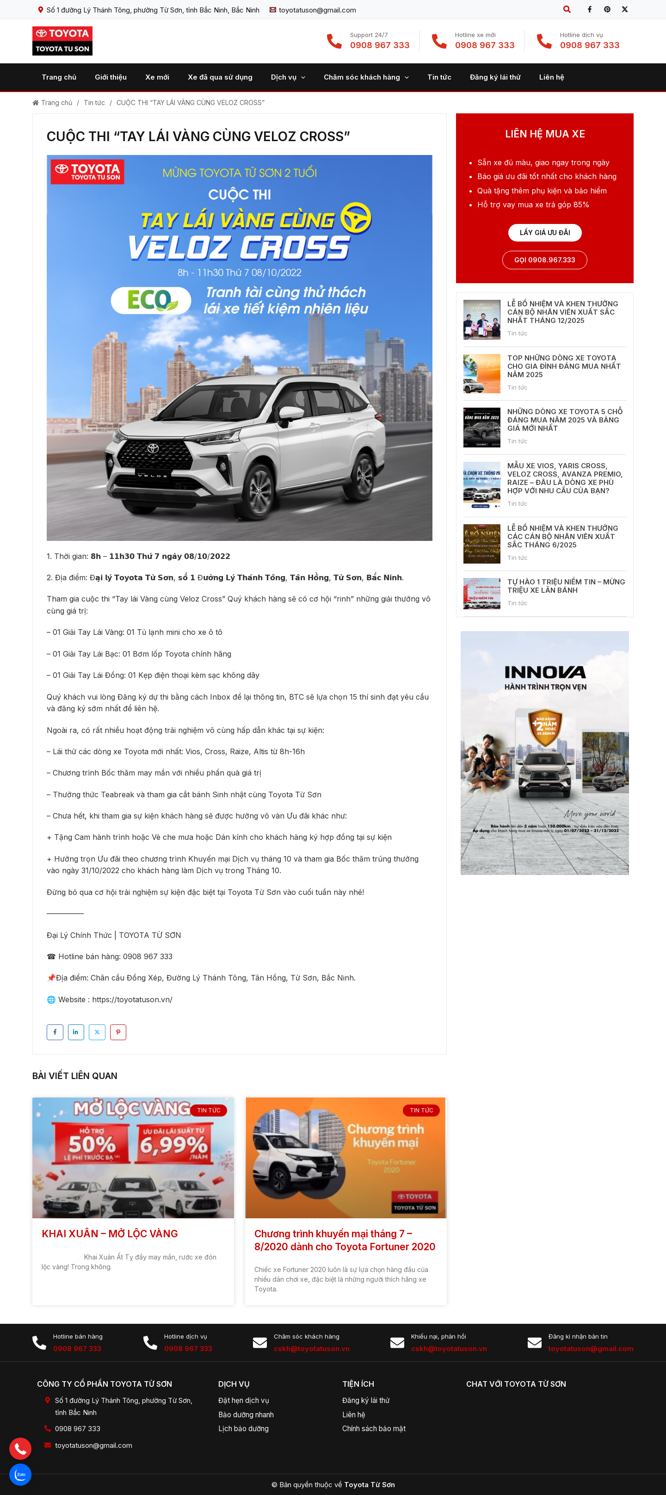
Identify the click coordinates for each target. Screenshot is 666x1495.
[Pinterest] (607, 9)
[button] (567, 9)
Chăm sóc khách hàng (306, 1336)
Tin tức (94, 102)
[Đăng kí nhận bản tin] (535, 1343)
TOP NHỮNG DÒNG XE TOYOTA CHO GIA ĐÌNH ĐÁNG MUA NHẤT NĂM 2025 (564, 367)
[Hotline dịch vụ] (150, 1343)
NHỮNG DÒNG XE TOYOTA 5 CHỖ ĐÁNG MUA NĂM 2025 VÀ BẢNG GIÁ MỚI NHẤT (565, 421)
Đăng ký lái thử (368, 1400)
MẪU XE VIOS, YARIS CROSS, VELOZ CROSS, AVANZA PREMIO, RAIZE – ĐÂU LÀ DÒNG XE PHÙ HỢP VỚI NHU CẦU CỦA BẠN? (565, 479)
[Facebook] (589, 9)
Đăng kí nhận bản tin (578, 1336)
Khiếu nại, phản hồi (438, 1336)
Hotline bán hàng (78, 1336)
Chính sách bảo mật (377, 1428)
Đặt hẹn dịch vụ (246, 1400)
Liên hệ (355, 1414)
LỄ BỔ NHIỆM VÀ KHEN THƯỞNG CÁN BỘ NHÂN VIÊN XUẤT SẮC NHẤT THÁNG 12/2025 (562, 313)
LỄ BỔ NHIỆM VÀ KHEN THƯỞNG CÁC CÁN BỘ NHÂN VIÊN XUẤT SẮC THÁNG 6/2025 (562, 537)
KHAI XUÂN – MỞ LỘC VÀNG (110, 1234)
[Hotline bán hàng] (39, 1343)
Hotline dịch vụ (185, 1336)
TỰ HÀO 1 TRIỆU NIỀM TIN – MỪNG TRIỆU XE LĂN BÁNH (566, 587)
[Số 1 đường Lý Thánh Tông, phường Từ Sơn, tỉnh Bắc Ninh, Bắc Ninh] (148, 9)
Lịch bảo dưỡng (245, 1428)
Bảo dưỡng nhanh (250, 1414)
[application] (280, 77)
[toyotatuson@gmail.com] (313, 9)
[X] (625, 9)
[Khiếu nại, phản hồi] (397, 1343)
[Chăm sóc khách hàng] (260, 1343)
